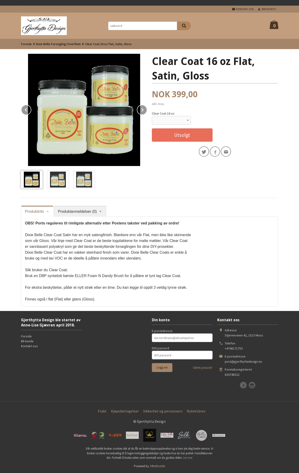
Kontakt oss (29, 346)
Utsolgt (182, 135)
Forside (26, 44)
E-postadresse (162, 331)
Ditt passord (160, 348)
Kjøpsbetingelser (125, 411)
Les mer (187, 458)
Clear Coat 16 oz (163, 113)
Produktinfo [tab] (34, 211)
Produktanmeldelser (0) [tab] (77, 211)
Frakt (102, 411)
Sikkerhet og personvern (162, 411)
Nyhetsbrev (196, 411)
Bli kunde (27, 341)
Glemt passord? (203, 368)
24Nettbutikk (157, 466)
